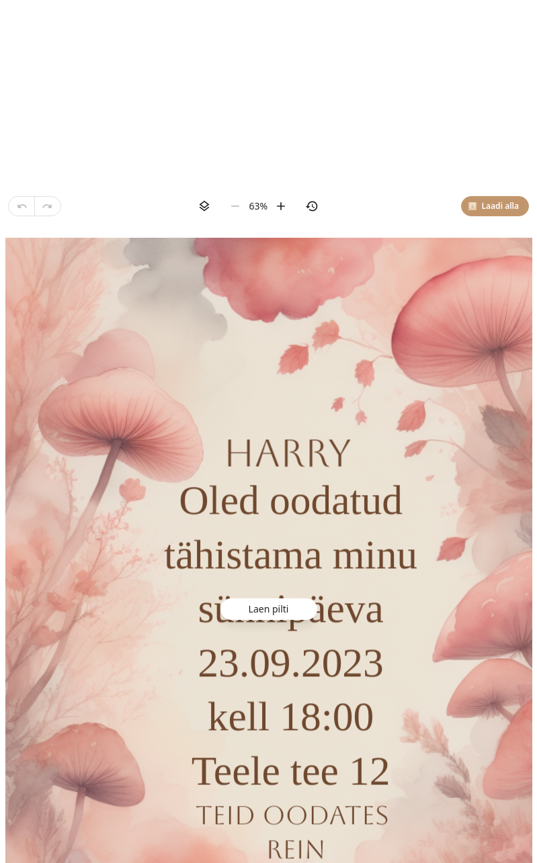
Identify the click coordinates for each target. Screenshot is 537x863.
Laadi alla (493, 206)
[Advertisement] (268, 94)
